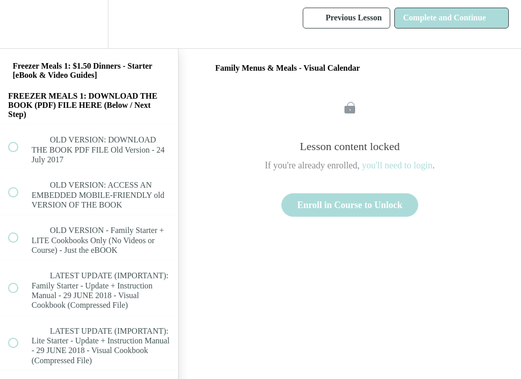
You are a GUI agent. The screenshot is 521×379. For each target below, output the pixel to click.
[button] (19, 24)
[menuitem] (89, 24)
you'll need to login (397, 165)
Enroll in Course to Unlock (349, 205)
